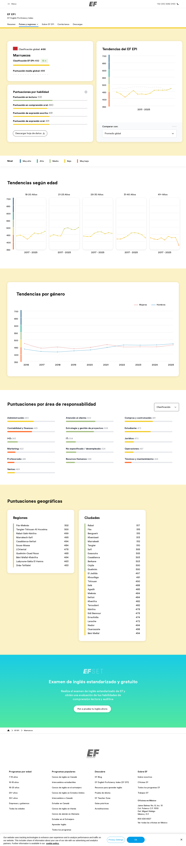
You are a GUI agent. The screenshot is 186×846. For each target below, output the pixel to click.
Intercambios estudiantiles (64, 782)
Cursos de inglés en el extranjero (67, 787)
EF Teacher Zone (102, 798)
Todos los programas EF (149, 787)
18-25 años (14, 787)
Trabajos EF (143, 793)
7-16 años (13, 777)
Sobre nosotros (145, 777)
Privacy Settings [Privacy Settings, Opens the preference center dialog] (116, 840)
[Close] (181, 839)
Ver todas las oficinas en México (152, 822)
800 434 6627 (144, 819)
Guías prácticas (102, 803)
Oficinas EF (143, 782)
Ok (135, 840)
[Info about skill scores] (85, 92)
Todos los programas (61, 830)
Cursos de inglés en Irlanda (64, 808)
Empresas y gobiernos (19, 803)
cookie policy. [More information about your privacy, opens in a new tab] (52, 843)
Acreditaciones (102, 808)
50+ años (13, 798)
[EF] (93, 4)
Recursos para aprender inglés (108, 787)
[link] (20, 16)
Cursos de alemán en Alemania (65, 814)
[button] (12, 4)
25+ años (13, 793)
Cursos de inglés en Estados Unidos (68, 793)
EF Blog (98, 777)
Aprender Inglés (59, 824)
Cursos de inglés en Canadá (64, 777)
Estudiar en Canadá (60, 803)
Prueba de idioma (102, 793)
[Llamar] (167, 3)
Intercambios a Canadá (62, 798)
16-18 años (14, 782)
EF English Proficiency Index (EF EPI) (112, 782)
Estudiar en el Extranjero (63, 819)
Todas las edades (17, 808)
